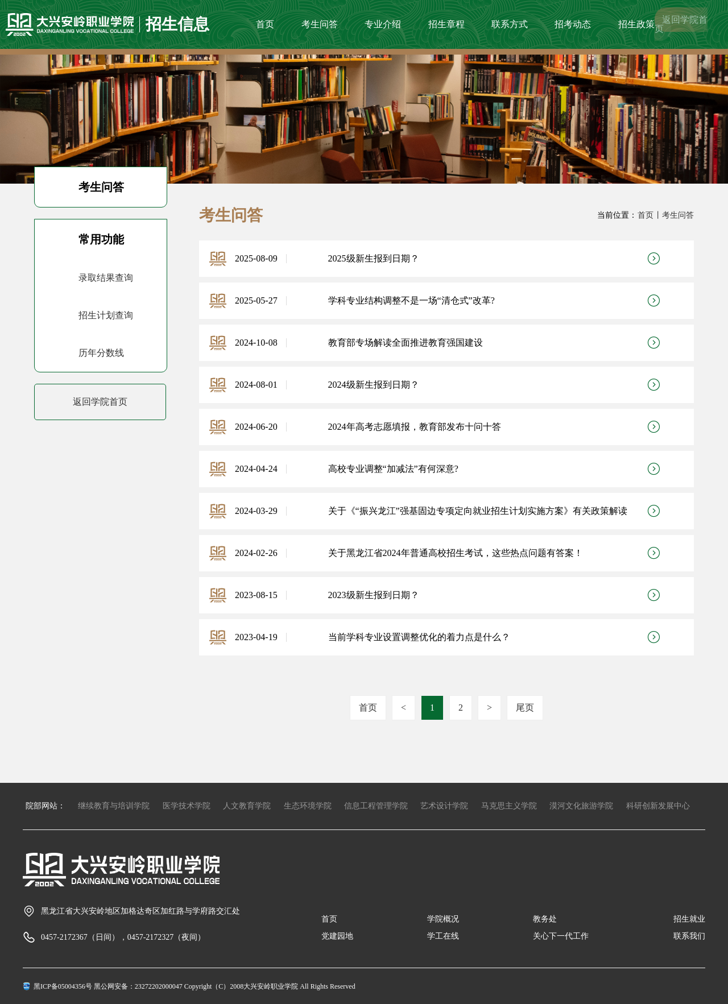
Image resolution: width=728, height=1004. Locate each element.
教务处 (545, 919)
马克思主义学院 (509, 806)
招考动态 (573, 24)
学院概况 (443, 919)
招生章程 (446, 24)
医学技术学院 (186, 806)
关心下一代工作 (561, 936)
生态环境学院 (308, 806)
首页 (265, 24)
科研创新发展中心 (658, 806)
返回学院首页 (681, 24)
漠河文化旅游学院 (581, 806)
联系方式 (509, 24)
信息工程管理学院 (376, 806)
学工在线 (443, 936)
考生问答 (319, 24)
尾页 (525, 707)
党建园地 (337, 936)
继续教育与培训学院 (114, 806)
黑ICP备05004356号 (63, 986)
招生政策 (636, 24)
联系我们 (689, 936)
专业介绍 (383, 24)
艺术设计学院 (444, 806)
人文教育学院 (247, 806)
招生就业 (689, 919)
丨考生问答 (674, 215)
